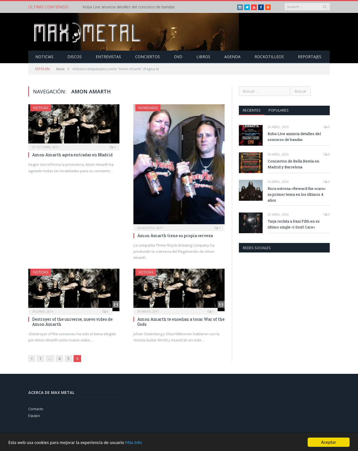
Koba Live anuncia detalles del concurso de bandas (129, 7)
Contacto (35, 408)
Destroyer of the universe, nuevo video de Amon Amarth (72, 322)
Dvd (178, 56)
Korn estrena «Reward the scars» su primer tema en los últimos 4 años (297, 194)
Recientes (252, 110)
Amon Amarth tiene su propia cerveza (175, 235)
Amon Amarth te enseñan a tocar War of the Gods (181, 322)
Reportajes (309, 56)
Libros (203, 56)
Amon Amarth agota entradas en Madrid (72, 154)
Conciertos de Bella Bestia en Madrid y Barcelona (293, 164)
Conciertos (147, 56)
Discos (74, 56)
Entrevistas (108, 56)
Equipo (34, 415)
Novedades (148, 107)
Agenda (232, 56)
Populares (278, 110)
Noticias (44, 56)
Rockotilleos (269, 56)
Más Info (133, 442)
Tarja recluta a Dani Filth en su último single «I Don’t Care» (293, 224)
